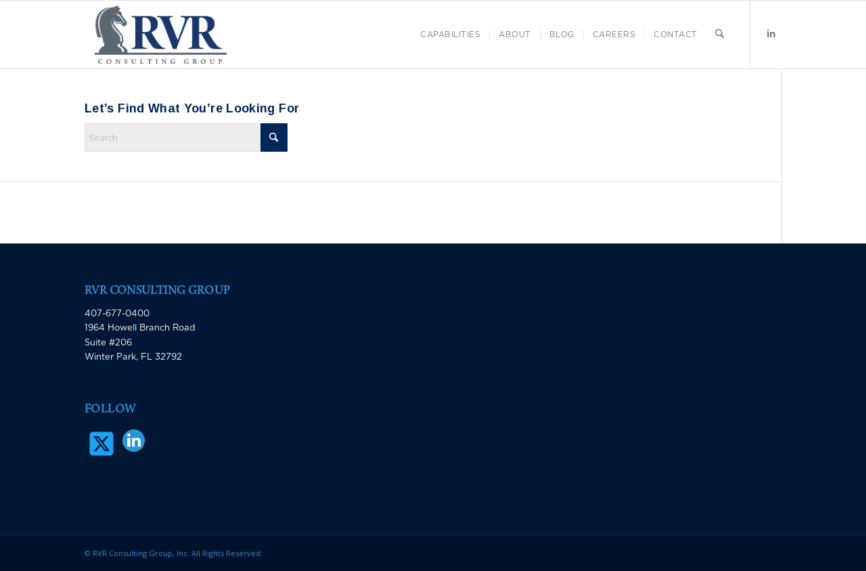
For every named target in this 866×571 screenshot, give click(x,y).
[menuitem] (450, 34)
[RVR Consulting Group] (161, 34)
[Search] (719, 34)
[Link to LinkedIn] (771, 34)
